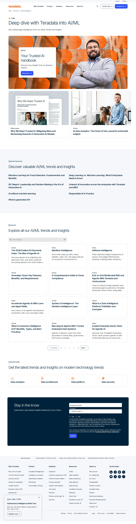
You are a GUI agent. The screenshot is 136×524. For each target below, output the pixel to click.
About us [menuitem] (80, 6)
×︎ (38, 497)
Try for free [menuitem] (106, 6)
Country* (73, 411)
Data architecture (75, 481)
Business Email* (76, 408)
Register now (13, 514)
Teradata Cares (94, 492)
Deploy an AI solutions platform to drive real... (72, 461)
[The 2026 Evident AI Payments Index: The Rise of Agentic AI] (27, 255)
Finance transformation (56, 481)
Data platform (73, 485)
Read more (26, 73)
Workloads (32, 485)
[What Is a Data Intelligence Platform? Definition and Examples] (108, 308)
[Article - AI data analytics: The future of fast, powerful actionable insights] (101, 114)
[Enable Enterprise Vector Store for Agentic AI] (108, 333)
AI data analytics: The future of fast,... (46, 461)
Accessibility (110, 516)
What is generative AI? (19, 199)
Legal (93, 516)
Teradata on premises (36, 478)
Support (117, 1)
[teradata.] (14, 6)
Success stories (13, 481)
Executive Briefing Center (97, 502)
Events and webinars (96, 499)
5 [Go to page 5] (77, 351)
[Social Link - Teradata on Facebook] (115, 479)
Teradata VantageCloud (36, 474)
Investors (92, 509)
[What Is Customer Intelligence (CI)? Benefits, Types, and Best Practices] (27, 333)
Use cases (52, 492)
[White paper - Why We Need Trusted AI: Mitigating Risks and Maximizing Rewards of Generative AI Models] (39, 114)
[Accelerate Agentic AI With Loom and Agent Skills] (27, 308)
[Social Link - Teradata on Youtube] (111, 479)
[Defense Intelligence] (108, 255)
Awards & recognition (15, 485)
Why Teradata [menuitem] (39, 6)
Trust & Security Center (16, 478)
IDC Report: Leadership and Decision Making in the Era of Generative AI (36, 186)
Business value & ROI (15, 492)
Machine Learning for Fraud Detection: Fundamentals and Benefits (36, 177)
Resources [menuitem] (69, 6)
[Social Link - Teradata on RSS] (123, 479)
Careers (91, 495)
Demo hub (72, 499)
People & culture (94, 488)
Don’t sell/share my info (81, 516)
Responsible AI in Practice (81, 193)
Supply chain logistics (56, 488)
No (79, 419)
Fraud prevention (54, 485)
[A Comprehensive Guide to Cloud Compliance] (68, 282)
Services (52, 502)
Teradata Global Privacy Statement (107, 434)
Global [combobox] (124, 1)
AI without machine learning (22, 193)
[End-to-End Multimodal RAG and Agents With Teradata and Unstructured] (108, 282)
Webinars (72, 495)
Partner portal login (55, 499)
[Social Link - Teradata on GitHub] (115, 474)
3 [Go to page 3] (69, 351)
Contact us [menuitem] (120, 6)
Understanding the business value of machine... (101, 461)
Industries (52, 474)
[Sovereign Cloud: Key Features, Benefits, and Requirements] (27, 282)
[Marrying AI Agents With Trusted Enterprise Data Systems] (68, 333)
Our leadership (94, 478)
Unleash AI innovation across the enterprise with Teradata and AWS (97, 186)
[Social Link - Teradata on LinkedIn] (111, 474)
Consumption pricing (35, 488)
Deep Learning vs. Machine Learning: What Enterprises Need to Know (96, 177)
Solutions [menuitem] (59, 6)
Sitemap (63, 516)
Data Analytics (74, 478)
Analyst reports (13, 488)
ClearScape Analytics (36, 481)
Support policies (120, 516)
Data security (73, 488)
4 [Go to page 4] (73, 351)
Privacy (70, 516)
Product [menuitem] (50, 6)
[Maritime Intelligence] (68, 255)
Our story (92, 481)
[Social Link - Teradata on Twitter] (123, 474)
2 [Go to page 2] (65, 351)
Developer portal (74, 502)
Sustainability (93, 485)
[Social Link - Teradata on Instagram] (119, 479)
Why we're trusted (14, 474)
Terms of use (101, 516)
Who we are (93, 474)
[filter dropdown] (64, 240)
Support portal (74, 506)
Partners (52, 495)
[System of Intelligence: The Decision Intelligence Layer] (68, 308)
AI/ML (71, 474)
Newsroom (93, 506)
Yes (73, 419)
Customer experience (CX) (58, 478)
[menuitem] (97, 6)
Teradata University (75, 492)
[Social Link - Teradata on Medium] (119, 474)
